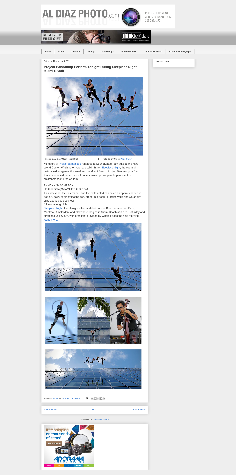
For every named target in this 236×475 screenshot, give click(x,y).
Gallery (91, 51)
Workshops (107, 51)
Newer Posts (50, 409)
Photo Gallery (126, 159)
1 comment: (77, 398)
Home (48, 51)
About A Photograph (180, 51)
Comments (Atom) (101, 419)
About (61, 51)
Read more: (51, 219)
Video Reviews (129, 51)
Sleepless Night (110, 167)
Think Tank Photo (152, 51)
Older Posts (139, 409)
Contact (76, 51)
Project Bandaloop (70, 163)
